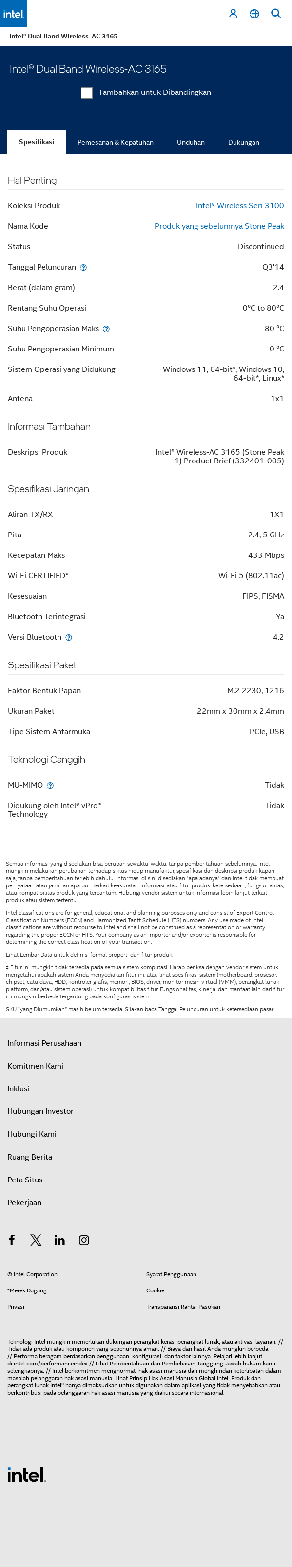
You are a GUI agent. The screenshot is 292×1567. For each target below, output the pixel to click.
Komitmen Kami (35, 1066)
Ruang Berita (29, 1157)
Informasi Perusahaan (44, 1043)
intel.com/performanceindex (51, 1363)
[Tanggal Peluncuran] (83, 267)
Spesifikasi (36, 142)
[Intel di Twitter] (36, 1242)
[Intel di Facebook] (11, 1242)
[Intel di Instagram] (84, 1242)
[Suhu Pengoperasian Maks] (106, 328)
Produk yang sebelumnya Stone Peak (219, 226)
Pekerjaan (24, 1203)
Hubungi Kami (32, 1134)
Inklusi (18, 1089)
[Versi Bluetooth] (68, 637)
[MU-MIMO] (50, 785)
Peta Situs (24, 1180)
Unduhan (191, 142)
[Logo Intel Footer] (26, 1474)
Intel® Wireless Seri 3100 (240, 206)
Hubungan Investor (40, 1111)
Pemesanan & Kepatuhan (116, 142)
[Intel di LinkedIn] (60, 1242)
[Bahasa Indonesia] (254, 13)
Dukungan (243, 142)
